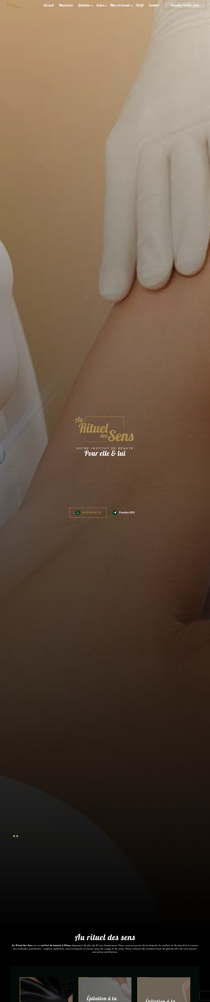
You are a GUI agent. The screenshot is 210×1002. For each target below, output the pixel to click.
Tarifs (140, 5)
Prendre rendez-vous (185, 5)
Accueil (48, 5)
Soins (100, 5)
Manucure (66, 5)
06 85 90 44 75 (87, 512)
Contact (154, 5)
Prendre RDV (124, 512)
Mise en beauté (120, 5)
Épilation (84, 5)
